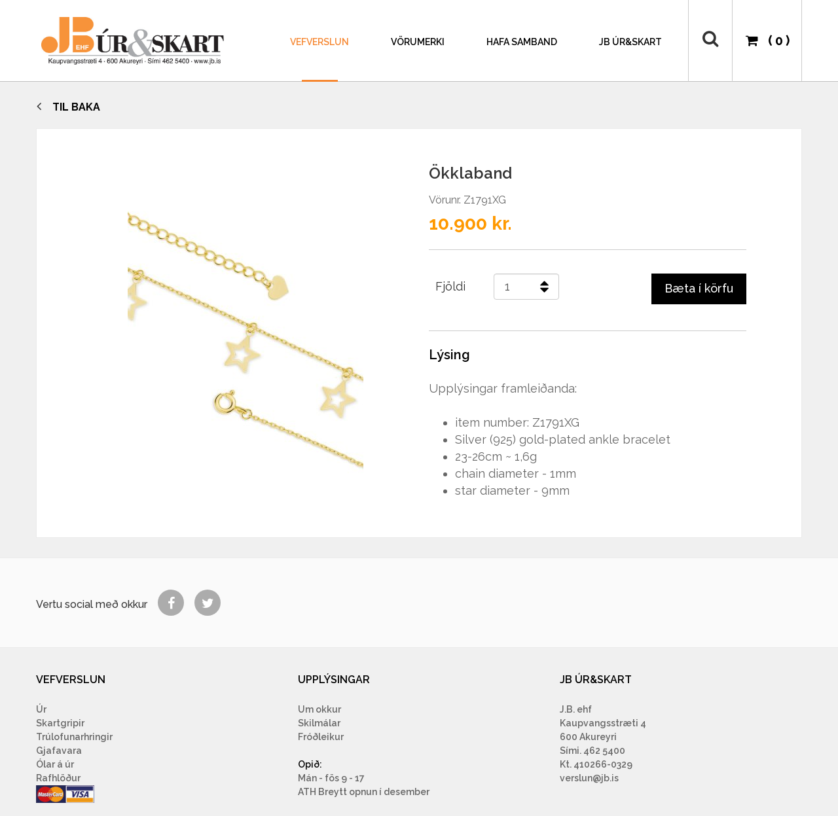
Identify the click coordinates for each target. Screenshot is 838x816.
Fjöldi (450, 286)
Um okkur (319, 709)
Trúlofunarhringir (74, 737)
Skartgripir (60, 723)
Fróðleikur (321, 737)
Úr (41, 709)
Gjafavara (59, 750)
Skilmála (317, 723)
